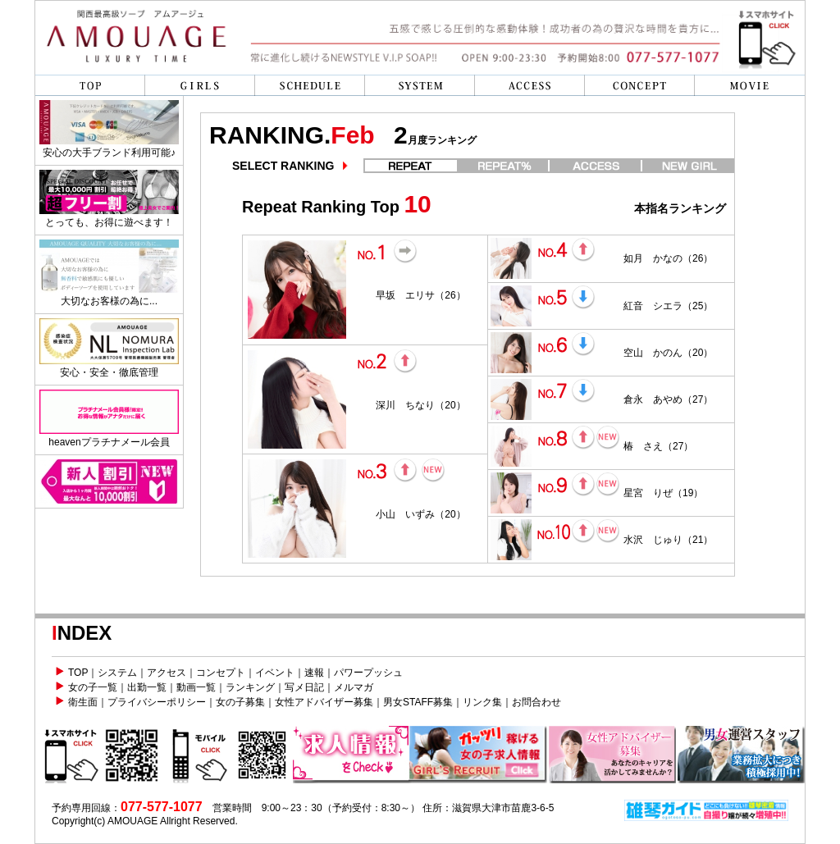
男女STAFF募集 (418, 702)
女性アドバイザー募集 (324, 702)
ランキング (250, 687)
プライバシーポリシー (156, 702)
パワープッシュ (368, 672)
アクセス (166, 672)
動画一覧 (196, 687)
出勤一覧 (147, 687)
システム (117, 672)
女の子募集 (240, 702)
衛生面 (83, 702)
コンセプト (220, 672)
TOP (78, 672)
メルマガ (353, 687)
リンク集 (482, 702)
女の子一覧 (92, 687)
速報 (314, 672)
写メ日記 (304, 687)
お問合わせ (536, 702)
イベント (274, 672)
